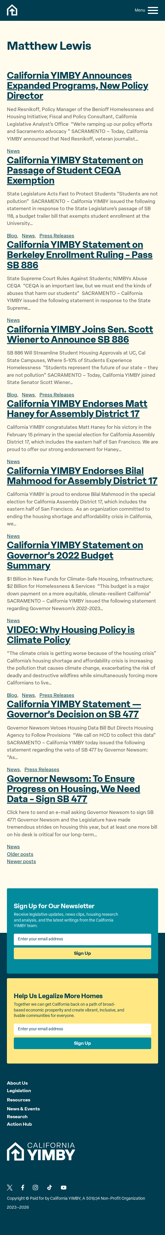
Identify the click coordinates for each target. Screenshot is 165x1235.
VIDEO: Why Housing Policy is (71, 634)
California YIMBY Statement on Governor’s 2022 (75, 555)
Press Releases (56, 236)
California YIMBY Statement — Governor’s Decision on (74, 709)
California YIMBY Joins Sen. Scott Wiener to (80, 334)
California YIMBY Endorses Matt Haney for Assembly (77, 408)
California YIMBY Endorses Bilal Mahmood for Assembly (82, 475)
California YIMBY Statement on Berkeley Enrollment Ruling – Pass (80, 254)
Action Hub (19, 1124)
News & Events (23, 1109)
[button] (153, 10)
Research (17, 1116)
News (13, 151)
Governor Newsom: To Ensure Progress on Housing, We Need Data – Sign (73, 788)
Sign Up (82, 953)
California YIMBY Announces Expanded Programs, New (77, 85)
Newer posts (21, 861)
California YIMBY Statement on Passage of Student (75, 170)
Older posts (20, 854)
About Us (17, 1083)
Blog (12, 236)
